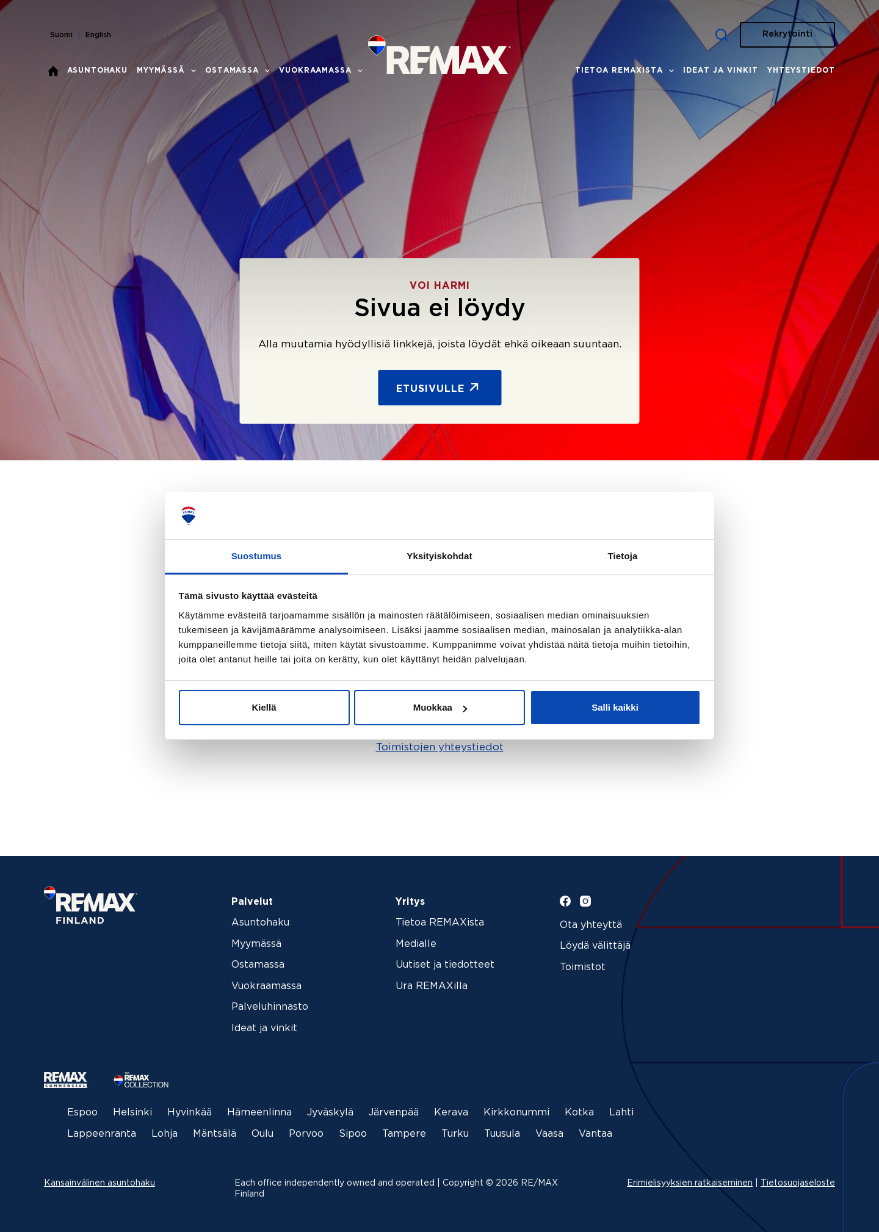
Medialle (416, 944)
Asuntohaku (97, 70)
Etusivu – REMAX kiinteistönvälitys (53, 70)
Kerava (451, 1112)
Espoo (82, 1112)
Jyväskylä (330, 1112)
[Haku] (721, 35)
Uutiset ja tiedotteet (445, 964)
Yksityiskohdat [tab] (439, 556)
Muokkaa (440, 707)
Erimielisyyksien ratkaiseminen (690, 1183)
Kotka (579, 1112)
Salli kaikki (614, 707)
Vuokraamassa (323, 70)
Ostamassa (240, 70)
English (98, 35)
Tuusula (502, 1134)
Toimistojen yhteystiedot (440, 747)
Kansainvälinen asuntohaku (99, 1183)
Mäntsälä (214, 1134)
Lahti (621, 1112)
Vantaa (595, 1134)
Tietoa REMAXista (627, 70)
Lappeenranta (101, 1134)
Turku (455, 1134)
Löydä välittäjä (595, 946)
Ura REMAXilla (432, 986)
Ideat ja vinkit (720, 70)
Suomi (61, 35)
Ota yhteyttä (591, 925)
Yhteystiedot (801, 70)
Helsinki (132, 1112)
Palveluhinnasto (269, 1007)
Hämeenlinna (259, 1112)
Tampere (404, 1134)
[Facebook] (565, 901)
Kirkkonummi (516, 1112)
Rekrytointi (787, 34)
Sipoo (353, 1134)
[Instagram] (585, 901)
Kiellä (263, 707)
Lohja (164, 1134)
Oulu (262, 1134)
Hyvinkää (189, 1112)
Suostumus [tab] (256, 556)
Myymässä (169, 70)
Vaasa (549, 1134)
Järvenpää (394, 1112)
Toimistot (583, 967)
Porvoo (306, 1134)
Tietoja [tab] (623, 556)
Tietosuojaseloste (798, 1183)
